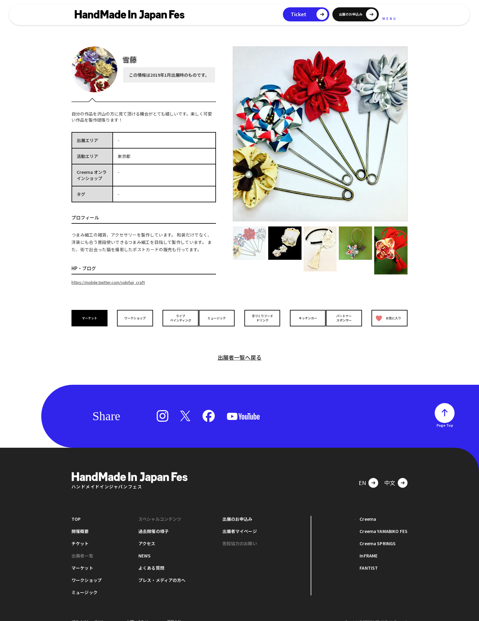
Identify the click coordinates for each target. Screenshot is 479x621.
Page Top (445, 415)
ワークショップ (133, 317)
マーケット (91, 317)
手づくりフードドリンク (260, 317)
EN (362, 473)
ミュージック (218, 317)
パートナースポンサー (345, 317)
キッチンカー (303, 317)
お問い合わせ (137, 611)
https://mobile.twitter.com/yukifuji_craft (113, 282)
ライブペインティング (175, 317)
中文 (389, 473)
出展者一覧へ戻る (239, 347)
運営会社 (174, 611)
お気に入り (387, 318)
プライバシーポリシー (89, 611)
